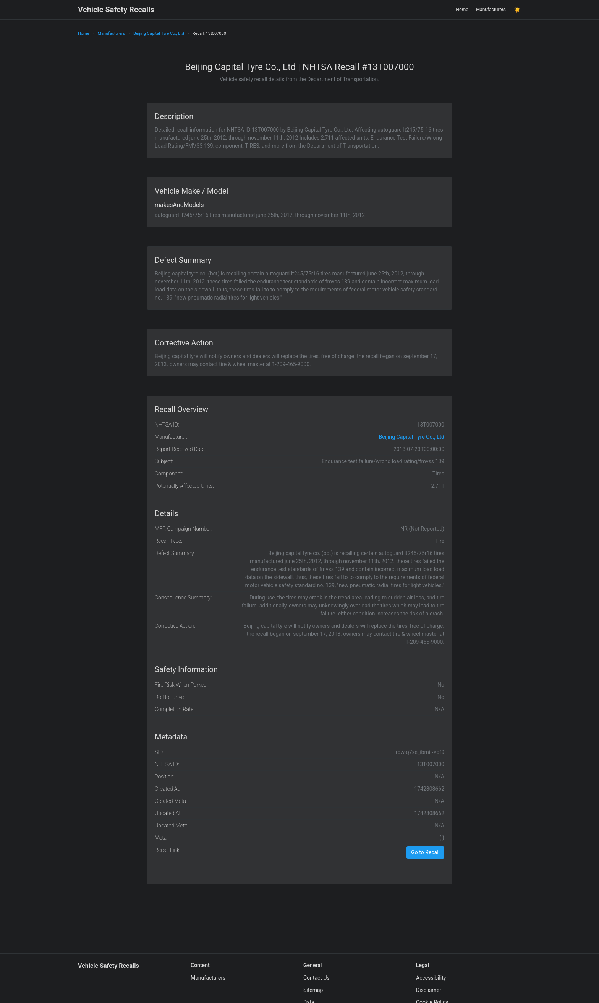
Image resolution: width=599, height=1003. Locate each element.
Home (462, 9)
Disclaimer (428, 990)
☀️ (517, 9)
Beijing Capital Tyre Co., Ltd (158, 33)
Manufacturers (491, 9)
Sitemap (313, 990)
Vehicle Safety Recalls (116, 9)
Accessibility (431, 978)
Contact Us (316, 978)
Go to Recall (425, 852)
